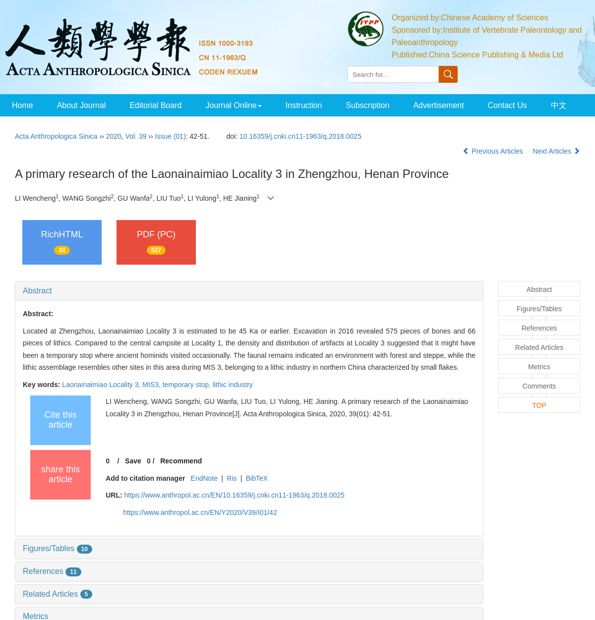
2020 (113, 136)
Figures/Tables (57, 548)
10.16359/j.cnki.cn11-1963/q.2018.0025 (300, 136)
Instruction (304, 105)
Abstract (37, 290)
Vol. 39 (136, 136)
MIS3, (152, 385)
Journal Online (233, 105)
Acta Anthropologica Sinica (56, 136)
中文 (559, 105)
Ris (232, 478)
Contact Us (507, 105)
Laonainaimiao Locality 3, (102, 385)
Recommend (181, 461)
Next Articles (556, 151)
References (52, 571)
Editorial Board (155, 105)
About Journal (81, 105)
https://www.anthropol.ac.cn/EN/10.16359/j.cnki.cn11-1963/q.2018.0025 (234, 495)
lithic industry (233, 385)
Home (22, 105)
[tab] (249, 291)
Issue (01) (170, 136)
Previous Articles (494, 151)
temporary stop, (188, 385)
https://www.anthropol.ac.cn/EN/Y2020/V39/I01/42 (200, 512)
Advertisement (438, 105)
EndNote (204, 478)
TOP (539, 405)
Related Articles (57, 594)
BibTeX (257, 478)
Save (133, 461)
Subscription (367, 105)
